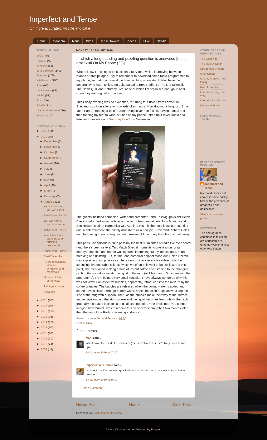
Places (131, 41)
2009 (44, 349)
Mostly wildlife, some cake (53, 279)
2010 (44, 343)
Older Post (181, 404)
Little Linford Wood (48, 110)
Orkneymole (207, 73)
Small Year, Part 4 (55, 215)
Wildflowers (44, 80)
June (47, 174)
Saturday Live (118, 119)
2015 (44, 316)
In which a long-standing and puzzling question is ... (53, 240)
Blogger (156, 429)
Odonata (59, 41)
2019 (44, 136)
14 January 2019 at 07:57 (102, 352)
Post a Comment (92, 388)
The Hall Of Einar (211, 63)
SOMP (161, 41)
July (47, 168)
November (51, 146)
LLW (146, 41)
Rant (75, 41)
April (47, 185)
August (49, 163)
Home (41, 41)
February (50, 196)
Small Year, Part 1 (55, 256)
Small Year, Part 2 (55, 250)
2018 (44, 300)
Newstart (49, 291)
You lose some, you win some (54, 208)
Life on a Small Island (213, 100)
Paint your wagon (54, 286)
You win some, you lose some (54, 222)
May (47, 179)
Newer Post (86, 404)
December (51, 141)
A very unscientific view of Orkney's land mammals (55, 267)
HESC (40, 95)
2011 (44, 338)
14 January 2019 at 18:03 (102, 379)
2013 (44, 327)
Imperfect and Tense (63, 19)
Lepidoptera (44, 90)
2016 (44, 311)
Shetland (42, 115)
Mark (89, 337)
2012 (44, 333)
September (51, 157)
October (49, 152)
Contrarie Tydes (210, 105)
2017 (44, 305)
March (48, 190)
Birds (89, 41)
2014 (44, 322)
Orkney (41, 65)
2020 (44, 130)
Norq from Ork (209, 87)
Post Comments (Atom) (108, 413)
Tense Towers (109, 41)
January (49, 201)
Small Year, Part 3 (55, 229)
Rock (40, 100)
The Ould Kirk (209, 58)
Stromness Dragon (212, 68)
